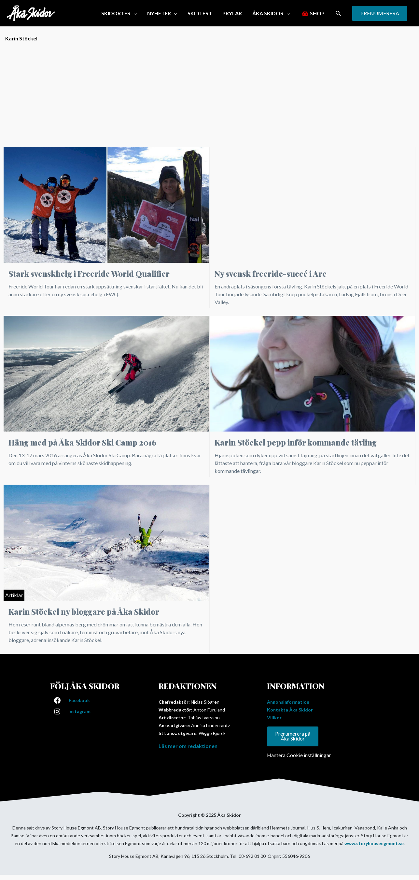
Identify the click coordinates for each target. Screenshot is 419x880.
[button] (119, 13)
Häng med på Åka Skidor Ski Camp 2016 (82, 442)
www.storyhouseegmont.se (374, 843)
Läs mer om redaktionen (188, 746)
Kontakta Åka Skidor (290, 709)
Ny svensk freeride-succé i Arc (271, 273)
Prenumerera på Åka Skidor (293, 736)
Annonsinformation (288, 702)
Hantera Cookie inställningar (299, 755)
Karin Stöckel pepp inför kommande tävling (296, 442)
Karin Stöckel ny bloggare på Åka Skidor (83, 611)
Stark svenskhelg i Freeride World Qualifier (89, 273)
